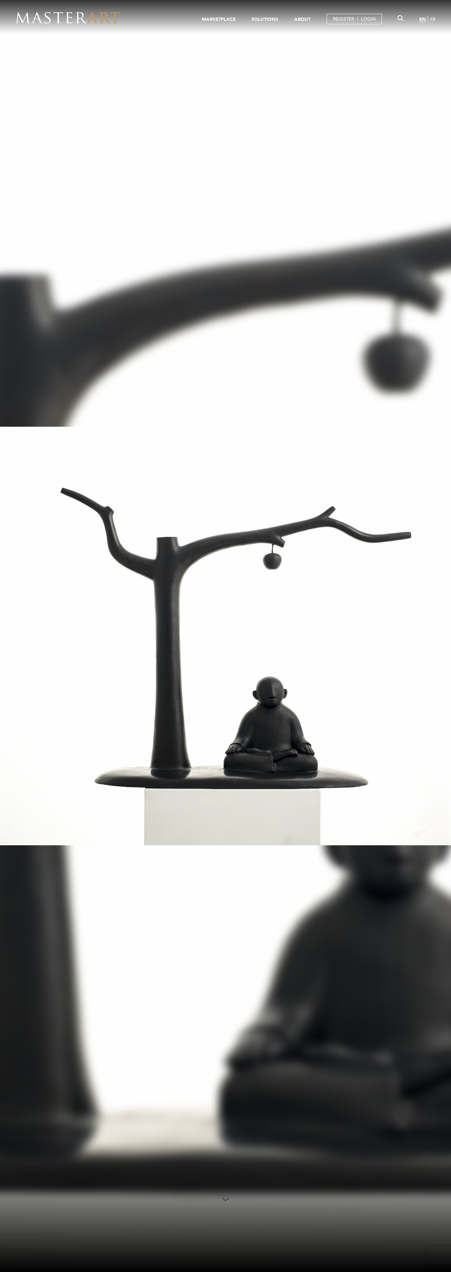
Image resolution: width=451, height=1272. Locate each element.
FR (432, 19)
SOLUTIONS (265, 19)
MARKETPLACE (219, 19)
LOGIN (368, 19)
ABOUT (302, 19)
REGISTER (343, 19)
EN (422, 19)
